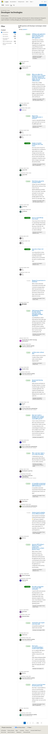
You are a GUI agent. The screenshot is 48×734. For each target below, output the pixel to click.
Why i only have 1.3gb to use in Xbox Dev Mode (38, 453)
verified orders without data (38, 352)
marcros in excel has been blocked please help (38, 685)
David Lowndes (25, 580)
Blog (16, 730)
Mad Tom (24, 673)
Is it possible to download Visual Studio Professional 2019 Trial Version (38, 485)
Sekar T (23, 63)
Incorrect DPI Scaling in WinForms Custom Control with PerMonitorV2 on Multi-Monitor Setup (38, 547)
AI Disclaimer (3, 730)
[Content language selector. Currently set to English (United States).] (6, 727)
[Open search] (42, 2)
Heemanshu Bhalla (25, 616)
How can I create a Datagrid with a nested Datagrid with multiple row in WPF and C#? (38, 417)
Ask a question (43, 5)
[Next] (41, 723)
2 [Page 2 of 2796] (27, 723)
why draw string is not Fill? (37, 249)
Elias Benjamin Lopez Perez (27, 470)
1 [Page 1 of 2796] (24, 723)
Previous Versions (11, 730)
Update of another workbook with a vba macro (37, 144)
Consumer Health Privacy (35, 730)
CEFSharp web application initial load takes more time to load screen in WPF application (38, 36)
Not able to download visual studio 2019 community (37, 588)
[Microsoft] (2, 2)
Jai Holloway (24, 104)
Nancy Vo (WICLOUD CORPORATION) (29, 446)
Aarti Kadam (24, 611)
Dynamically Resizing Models (37, 380)
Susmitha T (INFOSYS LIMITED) (28, 345)
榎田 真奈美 (24, 304)
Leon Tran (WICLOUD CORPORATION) (29, 506)
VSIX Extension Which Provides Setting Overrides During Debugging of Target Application (37, 313)
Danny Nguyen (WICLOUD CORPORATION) (27, 476)
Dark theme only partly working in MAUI (38, 181)
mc (22, 132)
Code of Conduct (10, 732)
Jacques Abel (24, 169)
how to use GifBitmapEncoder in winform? (37, 117)
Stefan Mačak (24, 501)
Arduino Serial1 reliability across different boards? (38, 513)
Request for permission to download (38, 281)
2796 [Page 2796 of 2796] (37, 723)
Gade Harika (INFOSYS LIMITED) (28, 373)
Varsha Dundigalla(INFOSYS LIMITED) (29, 714)
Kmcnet (23, 403)
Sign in (45, 1)
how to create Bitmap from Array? (37, 218)
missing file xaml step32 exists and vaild (38, 623)
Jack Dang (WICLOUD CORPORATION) (29, 408)
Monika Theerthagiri (26, 575)
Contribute (22, 730)
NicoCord (24, 441)
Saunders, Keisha (25, 369)
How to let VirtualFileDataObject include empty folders (37, 647)
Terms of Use (3, 732)
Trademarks (18, 732)
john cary (24, 537)
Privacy (26, 730)
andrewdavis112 (25, 67)
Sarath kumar (24, 634)
